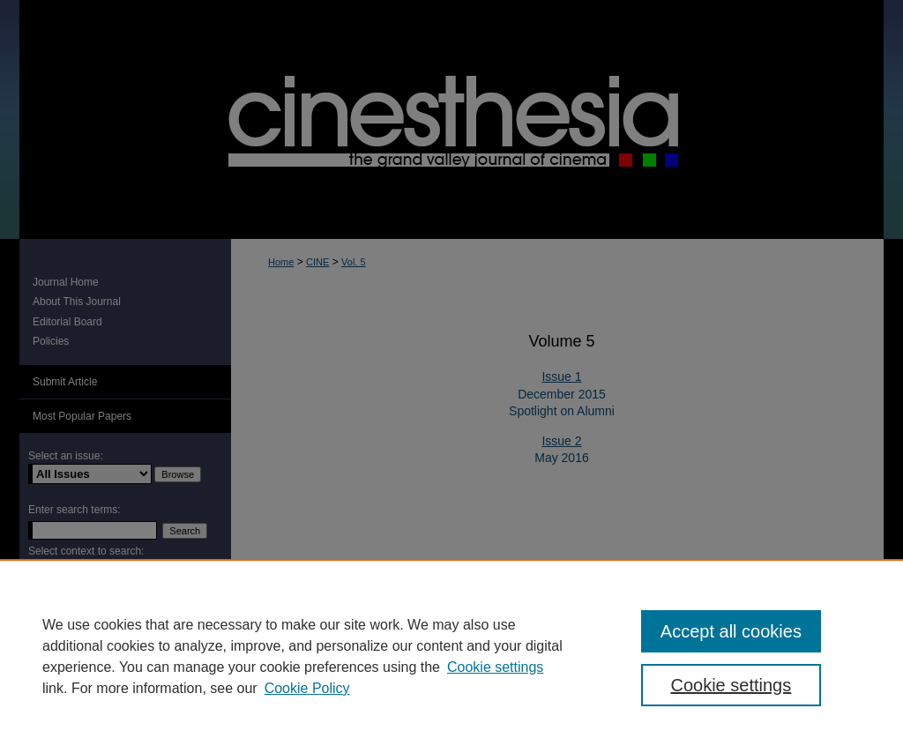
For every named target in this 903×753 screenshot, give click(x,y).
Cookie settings (495, 667)
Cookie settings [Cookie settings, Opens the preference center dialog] (730, 685)
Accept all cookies (731, 631)
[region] (451, 656)
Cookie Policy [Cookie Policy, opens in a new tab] (307, 688)
